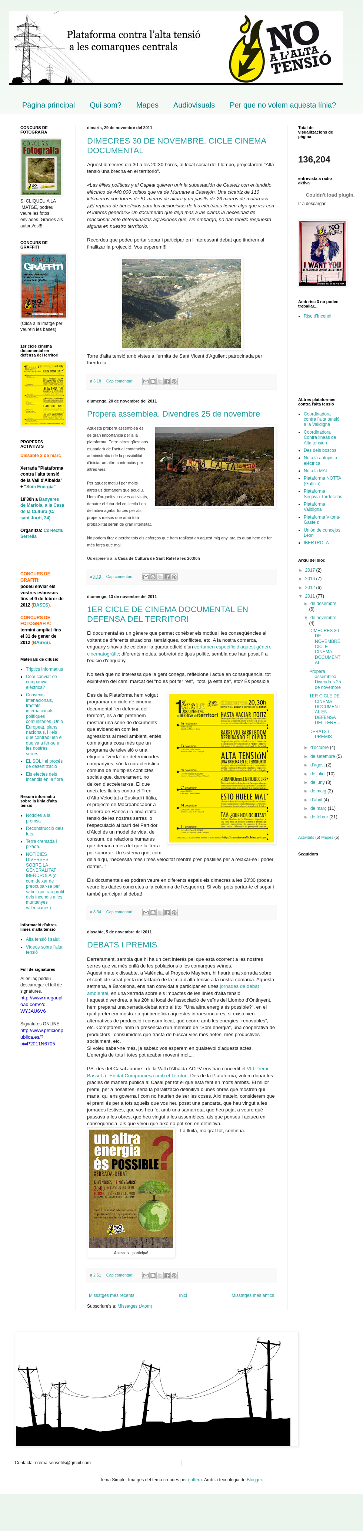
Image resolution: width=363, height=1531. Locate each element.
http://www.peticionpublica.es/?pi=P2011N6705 (41, 1037)
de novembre (323, 617)
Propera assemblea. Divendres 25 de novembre (173, 413)
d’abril (316, 799)
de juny (318, 782)
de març (319, 808)
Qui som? (105, 105)
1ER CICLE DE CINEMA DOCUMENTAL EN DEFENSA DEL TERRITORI (167, 614)
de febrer (319, 816)
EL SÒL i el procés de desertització (44, 764)
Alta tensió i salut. (43, 939)
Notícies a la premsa (38, 818)
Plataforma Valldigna (314, 507)
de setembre (323, 756)
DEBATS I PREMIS (122, 944)
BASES (40, 605)
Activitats (306, 837)
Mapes (147, 105)
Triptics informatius (44, 669)
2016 (310, 578)
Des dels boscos (320, 450)
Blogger (254, 1479)
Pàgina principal (48, 105)
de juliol (318, 773)
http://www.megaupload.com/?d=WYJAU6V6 (41, 1004)
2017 (310, 570)
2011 (310, 596)
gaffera (195, 1479)
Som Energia (39, 486)
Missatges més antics (253, 1295)
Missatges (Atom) (134, 1306)
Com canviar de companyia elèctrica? (41, 682)
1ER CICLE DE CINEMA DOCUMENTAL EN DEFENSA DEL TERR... (324, 709)
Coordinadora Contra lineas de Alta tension (320, 438)
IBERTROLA (316, 542)
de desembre (323, 603)
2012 (310, 587)
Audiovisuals (194, 105)
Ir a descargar (312, 203)
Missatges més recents (111, 1295)
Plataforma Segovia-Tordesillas (323, 494)
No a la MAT (316, 470)
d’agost (318, 765)
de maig (318, 791)
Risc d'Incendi (317, 316)
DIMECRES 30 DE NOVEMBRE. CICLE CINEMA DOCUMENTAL (325, 646)
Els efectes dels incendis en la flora (44, 777)
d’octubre (320, 747)
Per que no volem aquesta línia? (283, 105)
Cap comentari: (120, 381)
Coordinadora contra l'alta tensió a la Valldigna (321, 419)
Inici (183, 1295)
